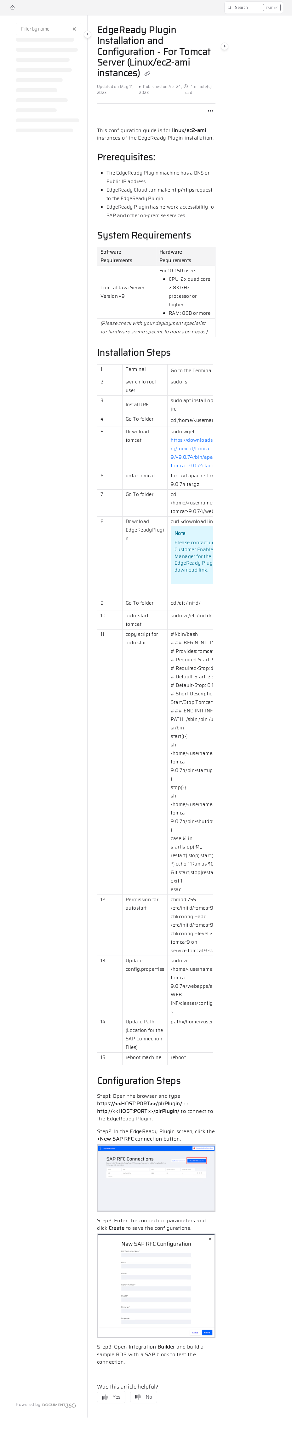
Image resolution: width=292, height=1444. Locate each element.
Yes (111, 1397)
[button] (253, 7)
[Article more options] (210, 111)
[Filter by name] (48, 29)
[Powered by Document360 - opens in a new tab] (46, 1405)
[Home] (12, 7)
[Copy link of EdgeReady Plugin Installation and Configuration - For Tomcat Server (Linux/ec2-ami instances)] (147, 74)
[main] (156, 716)
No (143, 1397)
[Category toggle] (87, 34)
